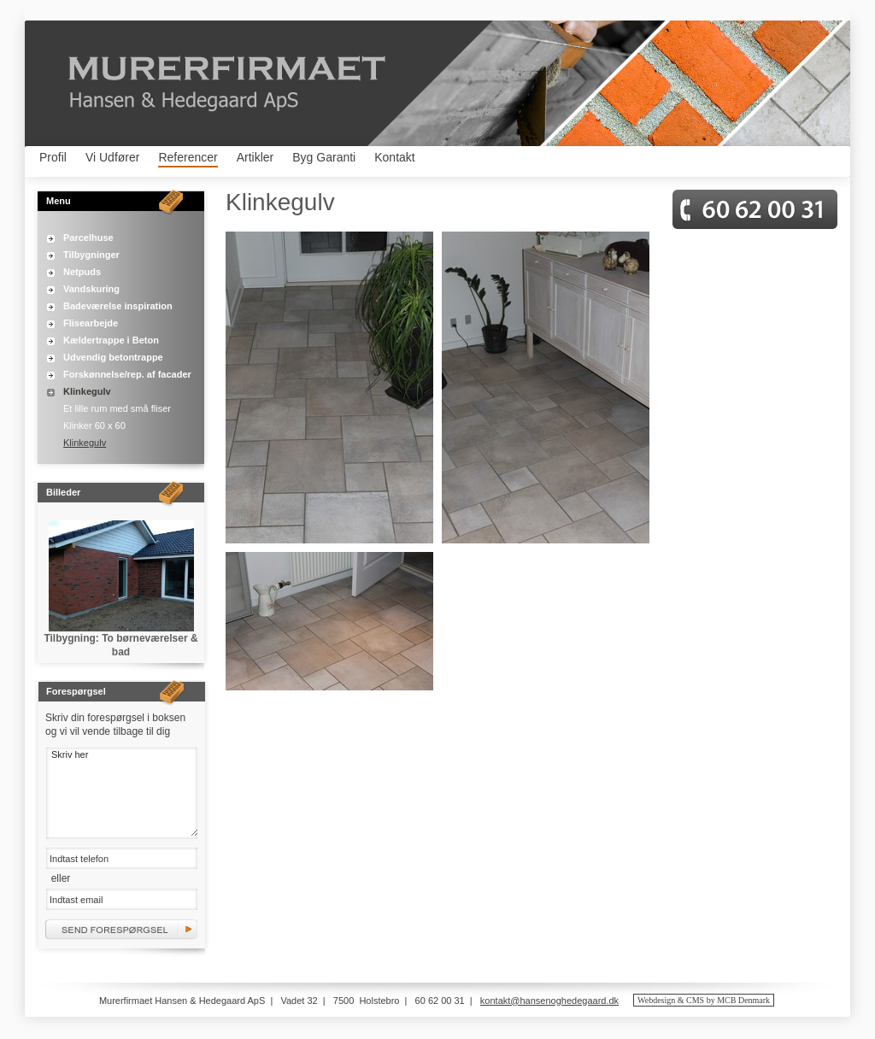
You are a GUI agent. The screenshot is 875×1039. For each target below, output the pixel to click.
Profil (53, 157)
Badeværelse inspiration (118, 306)
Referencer (187, 157)
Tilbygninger (91, 254)
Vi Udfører (112, 157)
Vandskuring (91, 289)
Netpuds (82, 272)
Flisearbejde (90, 323)
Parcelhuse (88, 237)
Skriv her (121, 791)
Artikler (255, 157)
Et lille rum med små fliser (117, 408)
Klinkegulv (87, 391)
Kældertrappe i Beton (111, 340)
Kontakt (394, 157)
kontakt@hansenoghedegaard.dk (549, 1000)
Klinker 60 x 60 (94, 425)
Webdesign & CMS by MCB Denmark (703, 1000)
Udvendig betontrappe (113, 357)
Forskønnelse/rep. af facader (127, 374)
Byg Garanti (323, 157)
